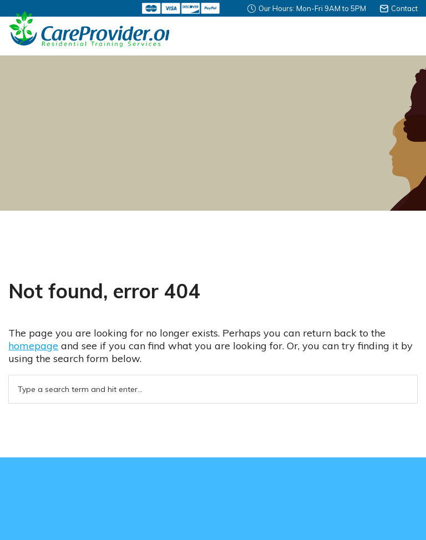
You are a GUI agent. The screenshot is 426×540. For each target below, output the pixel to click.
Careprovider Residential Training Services (88, 29)
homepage (33, 345)
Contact (404, 8)
